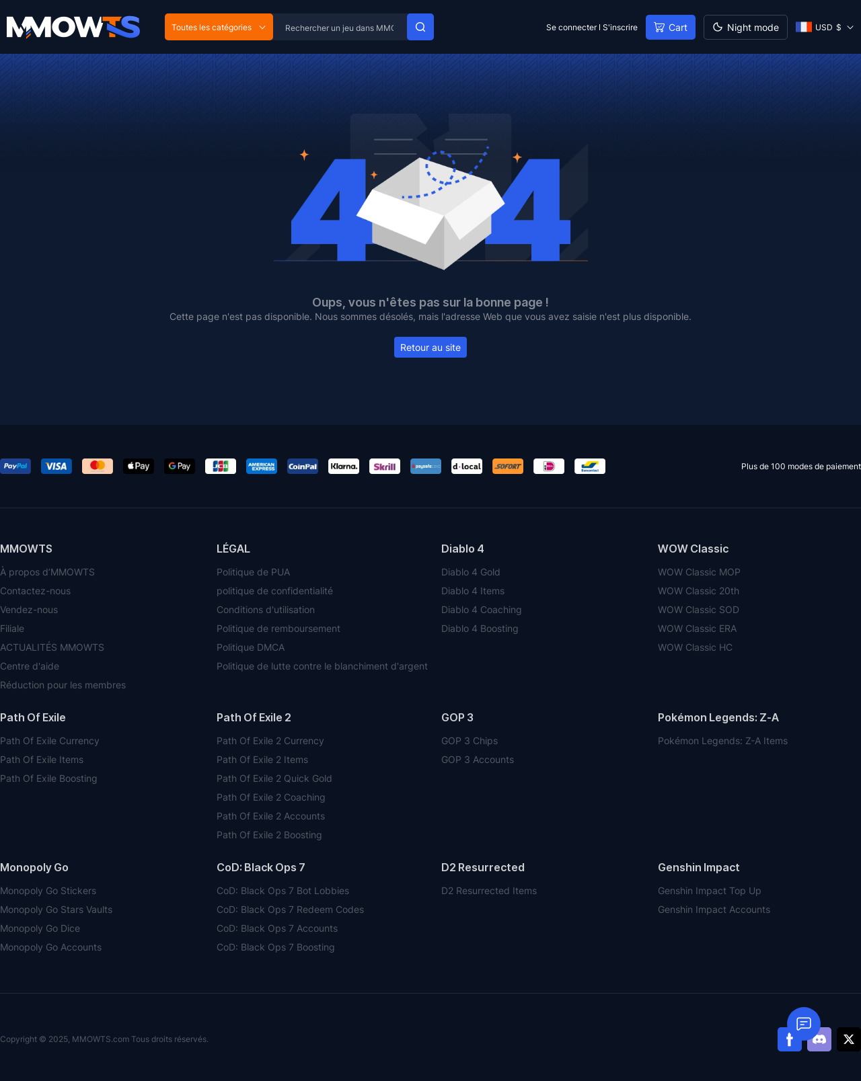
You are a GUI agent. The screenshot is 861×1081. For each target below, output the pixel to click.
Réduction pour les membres (63, 684)
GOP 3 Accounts (477, 759)
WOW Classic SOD (698, 609)
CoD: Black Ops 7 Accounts (277, 928)
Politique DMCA (251, 647)
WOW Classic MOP (699, 571)
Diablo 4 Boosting (480, 628)
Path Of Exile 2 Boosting (269, 834)
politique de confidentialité (275, 590)
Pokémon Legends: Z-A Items (723, 740)
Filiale (12, 628)
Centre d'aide (29, 666)
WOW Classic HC (695, 647)
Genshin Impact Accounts (714, 909)
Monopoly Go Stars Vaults (56, 909)
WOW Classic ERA (697, 628)
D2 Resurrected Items (489, 890)
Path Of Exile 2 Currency (270, 740)
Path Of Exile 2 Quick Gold (274, 778)
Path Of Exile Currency (50, 740)
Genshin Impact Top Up (709, 890)
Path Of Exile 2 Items (262, 759)
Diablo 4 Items (472, 590)
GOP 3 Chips (469, 740)
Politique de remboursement (278, 628)
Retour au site (430, 347)
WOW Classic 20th (698, 590)
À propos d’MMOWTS (47, 571)
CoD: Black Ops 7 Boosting (276, 947)
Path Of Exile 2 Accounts (271, 816)
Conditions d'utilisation (266, 609)
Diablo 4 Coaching (481, 609)
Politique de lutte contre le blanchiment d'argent (322, 666)
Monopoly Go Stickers (48, 890)
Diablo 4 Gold (470, 571)
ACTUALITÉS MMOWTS (52, 647)
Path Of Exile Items (41, 759)
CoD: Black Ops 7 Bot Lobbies (283, 890)
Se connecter (571, 27)
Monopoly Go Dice (40, 928)
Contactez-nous (35, 590)
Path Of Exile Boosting (49, 778)
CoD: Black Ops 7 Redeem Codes (290, 909)
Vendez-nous (29, 609)
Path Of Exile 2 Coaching (271, 797)
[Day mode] (745, 27)
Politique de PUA (253, 571)
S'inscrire (620, 27)
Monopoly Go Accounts (51, 947)
